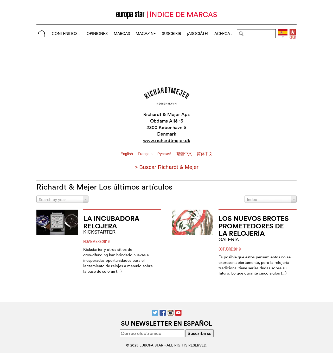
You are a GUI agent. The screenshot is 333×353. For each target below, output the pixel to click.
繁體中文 (184, 154)
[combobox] (62, 199)
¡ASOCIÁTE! (197, 33)
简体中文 (205, 154)
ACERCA (223, 33)
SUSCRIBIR (171, 33)
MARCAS (122, 33)
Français (145, 154)
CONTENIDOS (66, 33)
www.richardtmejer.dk (166, 140)
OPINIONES (97, 33)
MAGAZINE (146, 33)
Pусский (164, 154)
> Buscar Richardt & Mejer (166, 167)
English (127, 154)
